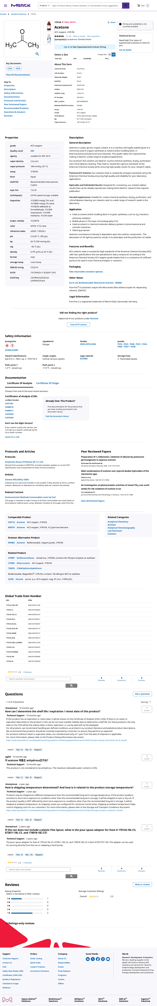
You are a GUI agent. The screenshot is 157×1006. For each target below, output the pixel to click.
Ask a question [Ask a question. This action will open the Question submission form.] (93, 36)
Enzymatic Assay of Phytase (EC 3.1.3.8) (24, 461)
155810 (11, 568)
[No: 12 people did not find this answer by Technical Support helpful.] (29, 848)
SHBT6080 (9, 414)
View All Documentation (18, 74)
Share (112, 22)
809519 (11, 527)
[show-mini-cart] (143, 5)
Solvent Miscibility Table (17, 479)
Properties (9, 85)
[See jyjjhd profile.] (8, 750)
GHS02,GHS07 (11, 350)
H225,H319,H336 (88, 344)
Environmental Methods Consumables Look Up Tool (30, 497)
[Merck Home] (21, 5)
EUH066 (84, 358)
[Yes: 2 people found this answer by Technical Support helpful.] (19, 770)
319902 (11, 563)
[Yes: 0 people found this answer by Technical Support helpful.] (19, 743)
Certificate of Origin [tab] (47, 383)
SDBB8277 (9, 410)
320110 (11, 522)
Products (3, 14)
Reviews (8, 115)
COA (10, 68)
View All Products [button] (78, 324)
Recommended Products (16, 108)
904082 (11, 542)
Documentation (12, 96)
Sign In (67, 47)
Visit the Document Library (57, 416)
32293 (11, 579)
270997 (11, 558)
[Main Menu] (5, 5)
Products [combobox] (43, 5)
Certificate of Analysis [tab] (19, 383)
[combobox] (83, 6)
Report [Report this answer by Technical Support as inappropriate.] (37, 743)
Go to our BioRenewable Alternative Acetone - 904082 (95, 282)
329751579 (81, 85)
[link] (12, 672)
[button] (147, 703)
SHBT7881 (9, 403)
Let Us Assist (125, 50)
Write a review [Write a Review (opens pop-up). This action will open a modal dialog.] (79, 36)
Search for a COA (12, 437)
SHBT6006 (9, 417)
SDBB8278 (9, 407)
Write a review (143, 872)
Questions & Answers (14, 112)
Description (10, 89)
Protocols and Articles (15, 100)
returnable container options (88, 271)
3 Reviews (28, 672)
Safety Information (13, 93)
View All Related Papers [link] (93, 500)
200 (32, 150)
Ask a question (142, 687)
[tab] (5, 14)
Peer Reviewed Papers (15, 104)
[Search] (125, 6)
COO (18, 68)
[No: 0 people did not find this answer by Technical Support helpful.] (28, 743)
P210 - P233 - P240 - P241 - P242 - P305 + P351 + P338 (133, 345)
